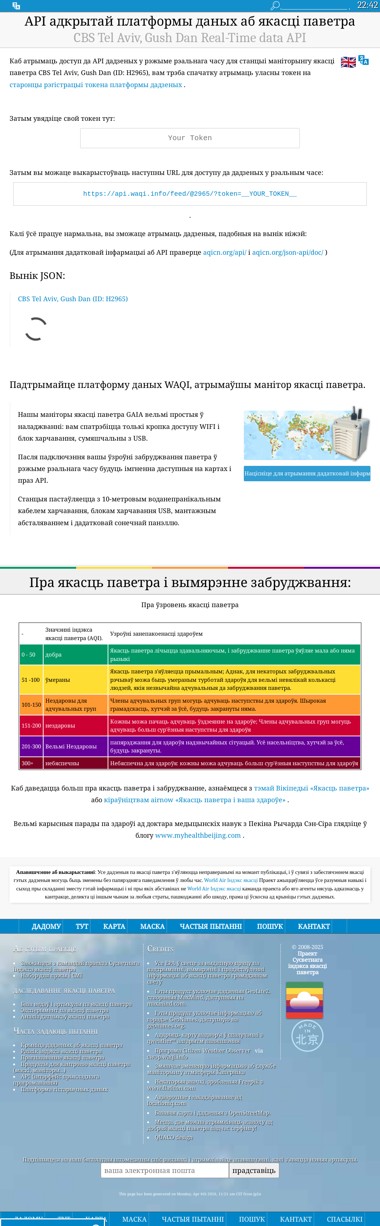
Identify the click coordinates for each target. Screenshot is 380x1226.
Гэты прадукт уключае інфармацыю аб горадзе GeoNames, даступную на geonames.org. (204, 1019)
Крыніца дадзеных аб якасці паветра (71, 1045)
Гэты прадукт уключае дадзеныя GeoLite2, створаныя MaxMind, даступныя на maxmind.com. (208, 997)
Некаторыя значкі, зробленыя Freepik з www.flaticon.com (205, 1084)
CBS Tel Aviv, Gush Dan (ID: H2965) (73, 298)
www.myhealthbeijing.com (198, 835)
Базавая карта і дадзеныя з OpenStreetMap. (213, 1112)
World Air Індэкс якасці (231, 880)
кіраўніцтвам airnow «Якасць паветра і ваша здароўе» (195, 799)
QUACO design (174, 1137)
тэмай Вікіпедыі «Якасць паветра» (311, 788)
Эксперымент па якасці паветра (64, 1010)
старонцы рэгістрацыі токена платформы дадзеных (96, 84)
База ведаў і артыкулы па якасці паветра (76, 1004)
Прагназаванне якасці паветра (62, 1057)
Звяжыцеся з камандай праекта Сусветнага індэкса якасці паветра (76, 966)
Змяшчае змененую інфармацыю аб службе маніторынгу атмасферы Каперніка (211, 1069)
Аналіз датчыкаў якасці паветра (65, 1016)
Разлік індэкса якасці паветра (61, 1051)
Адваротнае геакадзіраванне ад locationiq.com (194, 1100)
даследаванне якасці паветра (64, 990)
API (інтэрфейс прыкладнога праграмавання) (56, 1079)
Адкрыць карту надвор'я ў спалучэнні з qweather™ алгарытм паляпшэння (205, 1037)
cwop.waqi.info (167, 1056)
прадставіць (254, 1170)
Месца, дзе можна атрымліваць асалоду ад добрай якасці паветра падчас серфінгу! (209, 1125)
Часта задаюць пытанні (55, 1031)
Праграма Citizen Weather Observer (202, 1050)
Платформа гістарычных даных (64, 1089)
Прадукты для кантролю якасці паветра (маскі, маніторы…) (71, 1067)
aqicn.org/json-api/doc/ (287, 252)
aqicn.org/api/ (224, 252)
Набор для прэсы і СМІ (51, 975)
